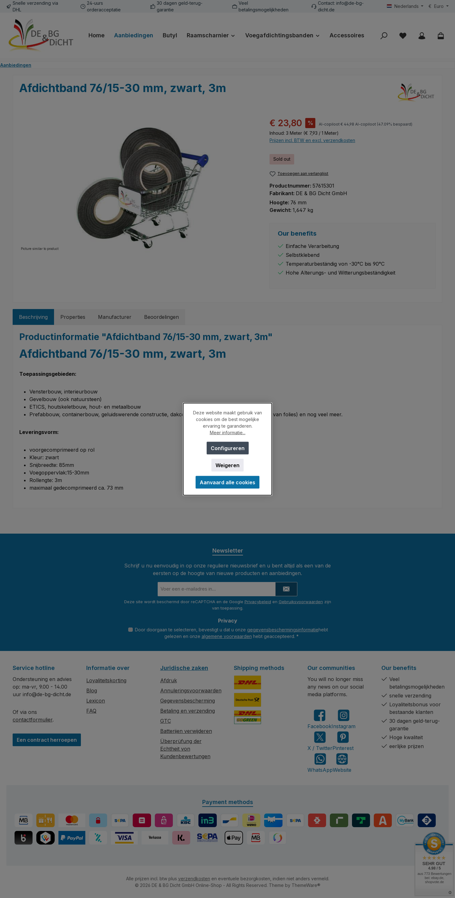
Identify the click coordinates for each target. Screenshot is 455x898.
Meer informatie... (228, 432)
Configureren (228, 448)
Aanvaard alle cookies (227, 482)
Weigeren (227, 465)
